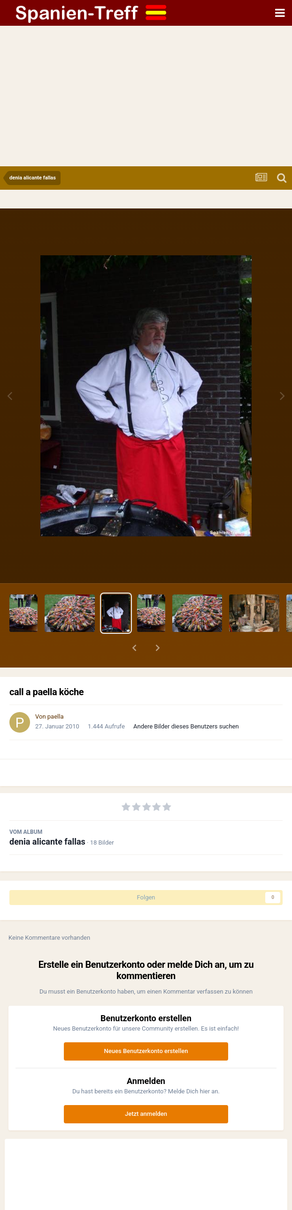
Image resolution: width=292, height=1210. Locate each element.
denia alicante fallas (47, 841)
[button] (134, 648)
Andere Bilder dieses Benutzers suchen (186, 726)
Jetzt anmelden (146, 1113)
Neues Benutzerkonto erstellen (146, 1050)
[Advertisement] (146, 96)
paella (55, 716)
